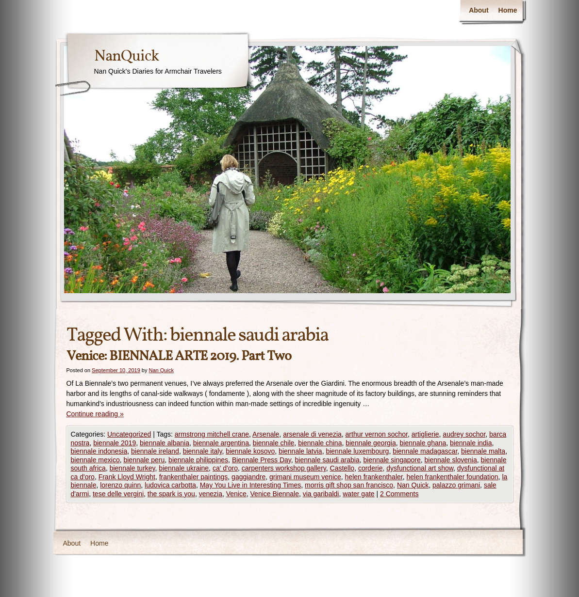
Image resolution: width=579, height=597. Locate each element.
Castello (342, 468)
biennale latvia (300, 451)
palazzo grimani (456, 485)
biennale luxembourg (357, 451)
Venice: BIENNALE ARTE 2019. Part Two (178, 356)
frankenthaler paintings (193, 477)
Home (507, 10)
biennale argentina (221, 443)
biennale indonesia (99, 451)
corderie (370, 468)
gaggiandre (248, 477)
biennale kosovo (250, 451)
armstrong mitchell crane (212, 434)
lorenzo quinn (120, 485)
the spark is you (171, 494)
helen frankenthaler (374, 477)
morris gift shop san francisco (349, 485)
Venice (236, 494)
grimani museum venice (305, 477)
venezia (210, 494)
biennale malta (483, 451)
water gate (358, 494)
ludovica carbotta (170, 485)
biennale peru (144, 460)
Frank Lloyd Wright (127, 477)
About (478, 10)
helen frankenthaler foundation (452, 477)
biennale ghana (423, 443)
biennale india (471, 443)
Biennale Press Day (261, 460)
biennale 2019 (114, 443)
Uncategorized (129, 434)
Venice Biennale (274, 494)
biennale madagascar (425, 451)
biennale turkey (132, 468)
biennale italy (202, 451)
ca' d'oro (225, 468)
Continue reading (95, 414)
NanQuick (126, 56)
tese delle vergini (118, 494)
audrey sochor (464, 434)
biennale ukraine (184, 468)
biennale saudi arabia (327, 460)
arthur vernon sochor (377, 434)
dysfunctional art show (419, 468)
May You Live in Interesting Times (250, 485)
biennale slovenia (451, 460)
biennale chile (274, 443)
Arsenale (265, 434)
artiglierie (425, 434)
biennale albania (164, 443)
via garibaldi (321, 494)
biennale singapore (391, 460)
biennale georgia (371, 443)
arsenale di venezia (312, 434)
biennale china (320, 443)
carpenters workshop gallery (284, 468)
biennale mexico (95, 460)
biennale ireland (155, 451)
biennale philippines (198, 460)
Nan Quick (161, 370)
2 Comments (399, 494)
